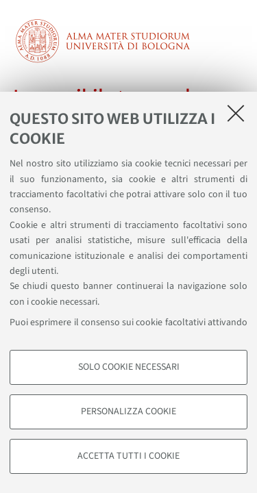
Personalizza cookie (128, 411)
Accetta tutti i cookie (128, 456)
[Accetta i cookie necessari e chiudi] (236, 113)
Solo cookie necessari (129, 367)
